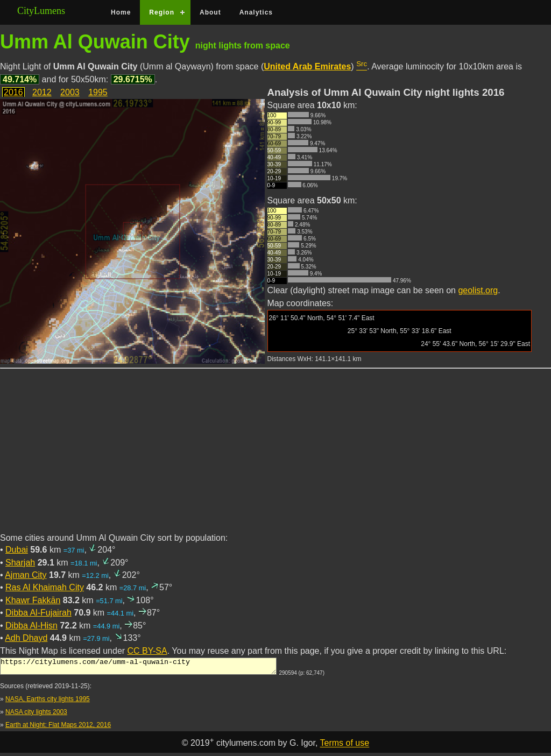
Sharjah (20, 562)
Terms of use (345, 746)
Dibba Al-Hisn (31, 625)
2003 (70, 92)
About (210, 12)
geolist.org (478, 290)
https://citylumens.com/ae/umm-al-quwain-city (138, 668)
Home (121, 12)
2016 (13, 92)
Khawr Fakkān (32, 600)
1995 (98, 92)
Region (161, 12)
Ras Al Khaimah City (44, 587)
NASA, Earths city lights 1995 (47, 702)
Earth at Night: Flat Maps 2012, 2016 (58, 728)
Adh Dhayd (26, 637)
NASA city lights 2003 (36, 715)
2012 (42, 92)
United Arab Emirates (307, 66)
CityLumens (41, 10)
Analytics (256, 12)
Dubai (16, 549)
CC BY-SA (147, 650)
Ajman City (25, 575)
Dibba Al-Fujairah (38, 612)
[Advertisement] (275, 456)
